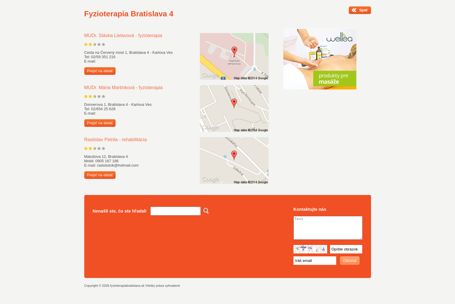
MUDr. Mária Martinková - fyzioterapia (123, 87)
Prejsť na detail (100, 71)
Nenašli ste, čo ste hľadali (119, 210)
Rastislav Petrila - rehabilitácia (115, 139)
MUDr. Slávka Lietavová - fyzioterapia (123, 35)
